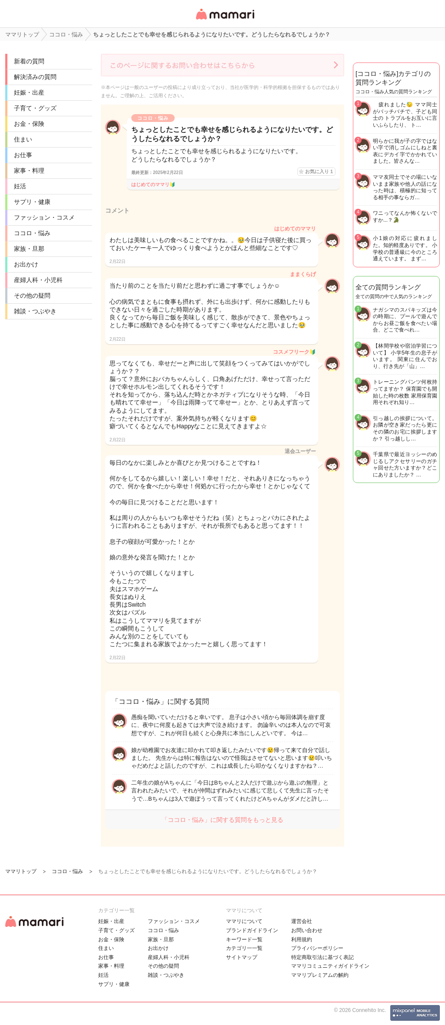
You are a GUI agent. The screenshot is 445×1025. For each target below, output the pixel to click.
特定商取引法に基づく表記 (322, 957)
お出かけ (26, 264)
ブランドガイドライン (252, 930)
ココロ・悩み (32, 233)
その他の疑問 (32, 295)
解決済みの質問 (35, 76)
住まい (23, 139)
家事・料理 (29, 170)
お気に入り (319, 171)
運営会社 (301, 921)
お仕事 (23, 154)
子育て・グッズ (35, 108)
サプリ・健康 (32, 201)
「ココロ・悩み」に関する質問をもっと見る (222, 819)
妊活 (20, 186)
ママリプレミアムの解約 (320, 975)
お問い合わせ (306, 930)
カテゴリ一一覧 (244, 948)
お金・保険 (29, 123)
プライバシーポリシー (317, 948)
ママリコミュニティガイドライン (330, 966)
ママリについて (244, 921)
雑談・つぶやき (35, 311)
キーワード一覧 (244, 939)
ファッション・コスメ (44, 217)
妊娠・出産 (29, 92)
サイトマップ (241, 957)
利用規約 (301, 939)
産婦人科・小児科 (38, 279)
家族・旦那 (29, 248)
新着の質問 (29, 61)
